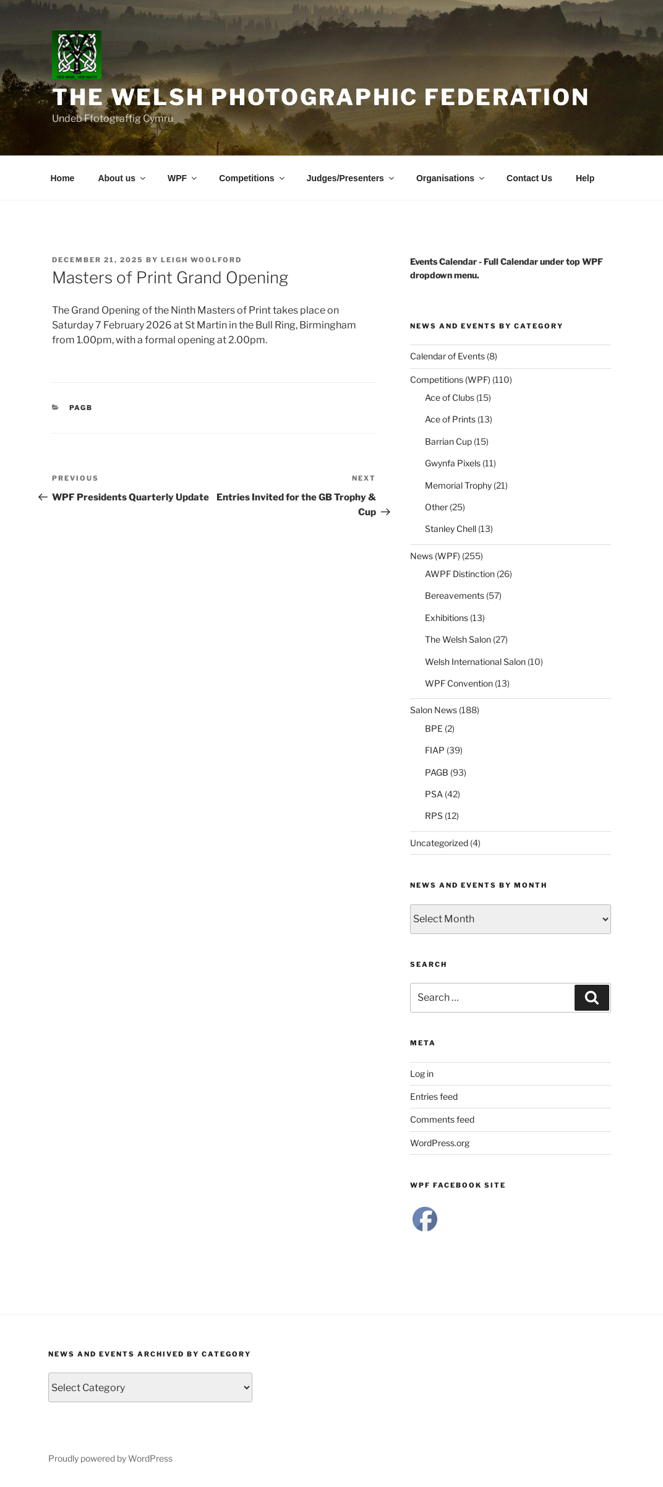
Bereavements (454, 595)
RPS (434, 815)
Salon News (433, 710)
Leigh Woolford (201, 259)
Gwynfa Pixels (453, 463)
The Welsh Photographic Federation (321, 97)
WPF (183, 178)
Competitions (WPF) (450, 379)
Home (63, 178)
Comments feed (442, 1119)
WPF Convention (459, 683)
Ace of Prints (450, 419)
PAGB (81, 407)
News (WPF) (435, 556)
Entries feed (434, 1096)
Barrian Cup (448, 441)
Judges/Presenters (351, 178)
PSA (434, 794)
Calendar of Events (447, 356)
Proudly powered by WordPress (110, 1458)
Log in (422, 1073)
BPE (434, 728)
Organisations (451, 178)
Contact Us (529, 178)
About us (122, 178)
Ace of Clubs (449, 397)
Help (585, 178)
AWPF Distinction (460, 573)
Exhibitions (446, 617)
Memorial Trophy (458, 485)
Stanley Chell (450, 528)
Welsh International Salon (475, 661)
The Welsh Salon (458, 639)
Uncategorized (439, 843)
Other (436, 507)
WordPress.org (439, 1143)
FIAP (435, 750)
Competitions (252, 178)
